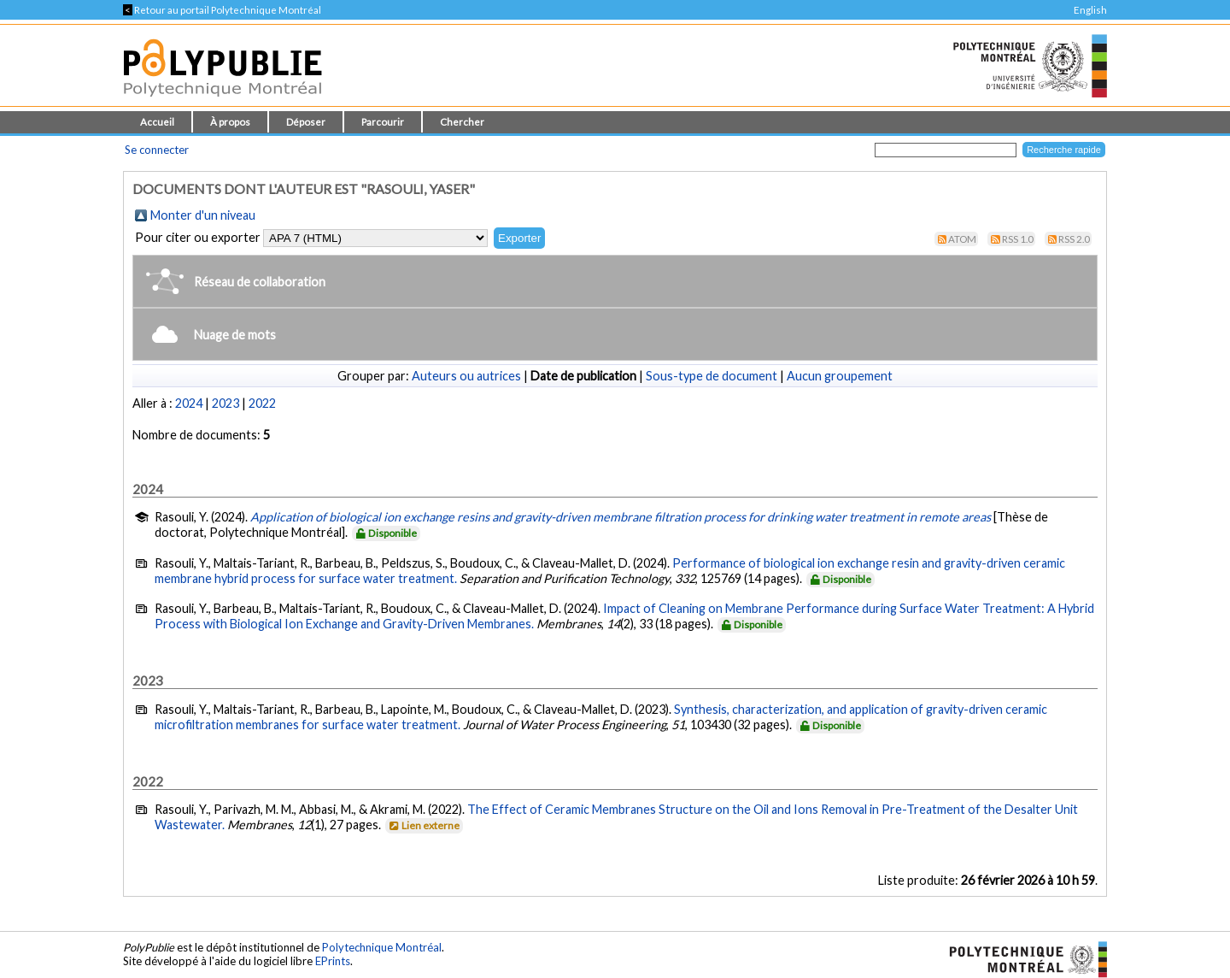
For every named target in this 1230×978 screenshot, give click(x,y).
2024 (188, 403)
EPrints (332, 961)
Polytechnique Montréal (382, 947)
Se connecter (157, 149)
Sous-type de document (711, 375)
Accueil (157, 121)
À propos (230, 121)
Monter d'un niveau (202, 215)
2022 (262, 403)
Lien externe (423, 825)
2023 (225, 403)
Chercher (462, 121)
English (1090, 9)
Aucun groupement (840, 375)
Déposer (305, 121)
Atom (962, 238)
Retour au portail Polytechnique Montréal (222, 9)
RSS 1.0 (1018, 238)
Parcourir (382, 121)
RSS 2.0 (1074, 238)
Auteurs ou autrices (466, 375)
